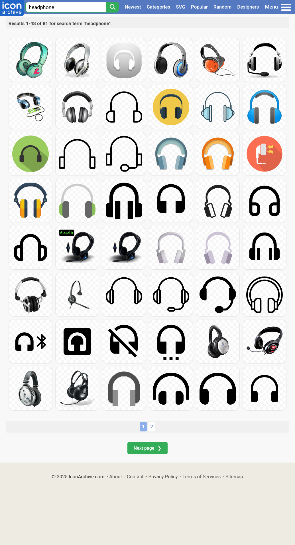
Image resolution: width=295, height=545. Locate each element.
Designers (248, 7)
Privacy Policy (163, 476)
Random (222, 7)
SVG (180, 7)
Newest (133, 7)
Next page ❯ (147, 448)
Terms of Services (201, 476)
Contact (135, 476)
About (115, 476)
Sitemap (234, 476)
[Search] (112, 7)
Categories (158, 7)
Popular (199, 7)
